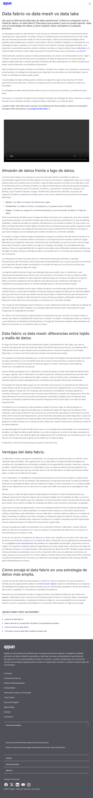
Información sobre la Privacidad (17, 692)
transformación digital (46, 583)
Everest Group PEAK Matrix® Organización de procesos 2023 (27, 742)
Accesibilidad (9, 688)
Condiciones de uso (12, 678)
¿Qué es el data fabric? (14, 619)
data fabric (82, 48)
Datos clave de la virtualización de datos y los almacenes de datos (32, 623)
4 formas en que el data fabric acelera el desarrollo (26, 631)
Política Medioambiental (14, 683)
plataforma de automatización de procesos (26, 543)
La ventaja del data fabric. (38, 108)
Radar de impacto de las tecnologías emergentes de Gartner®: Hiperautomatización (35, 747)
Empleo (7, 712)
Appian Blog (9, 707)
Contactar (8, 673)
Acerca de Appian (11, 702)
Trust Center (9, 697)
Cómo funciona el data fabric (17, 627)
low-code (66, 543)
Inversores (8, 716)
